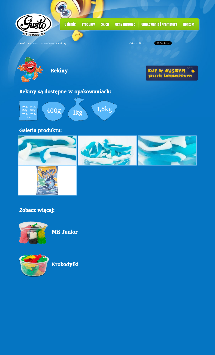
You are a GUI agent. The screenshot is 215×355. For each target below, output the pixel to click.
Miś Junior (64, 232)
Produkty (88, 24)
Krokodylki (65, 264)
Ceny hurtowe (125, 24)
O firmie (70, 24)
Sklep (105, 24)
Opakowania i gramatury (159, 24)
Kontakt (188, 24)
